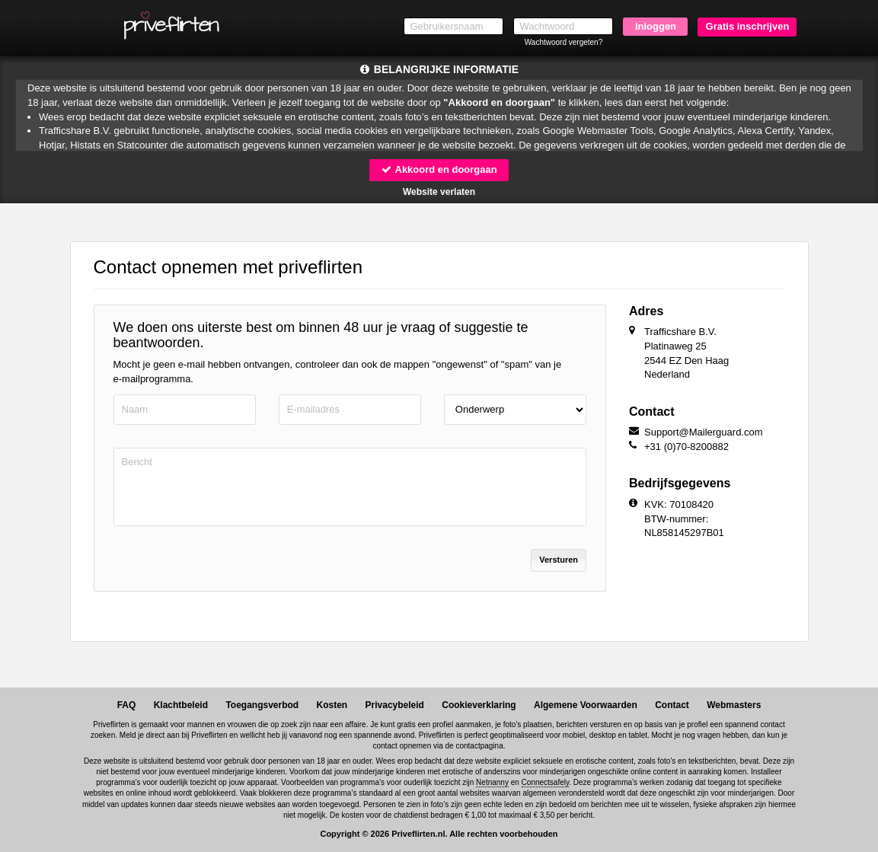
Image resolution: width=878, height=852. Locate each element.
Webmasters (734, 705)
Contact (672, 705)
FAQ (126, 705)
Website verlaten (439, 192)
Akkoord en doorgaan (438, 169)
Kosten (332, 705)
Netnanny (492, 782)
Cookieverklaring (479, 705)
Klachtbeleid (181, 705)
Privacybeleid (395, 705)
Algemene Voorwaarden (585, 705)
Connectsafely (546, 782)
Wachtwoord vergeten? (563, 42)
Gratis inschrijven (748, 26)
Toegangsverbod (262, 705)
